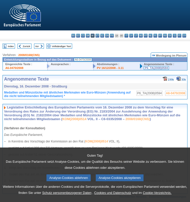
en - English (107, 36)
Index (11, 46)
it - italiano (126, 36)
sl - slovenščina (175, 36)
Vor (37, 46)
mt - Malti (146, 36)
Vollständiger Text (61, 46)
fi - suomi (179, 36)
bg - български (73, 36)
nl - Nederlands (150, 36)
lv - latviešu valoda (131, 36)
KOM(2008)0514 (74, 119)
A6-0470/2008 (14, 67)
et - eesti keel (97, 36)
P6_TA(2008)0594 (156, 67)
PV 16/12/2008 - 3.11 (110, 67)
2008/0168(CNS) (29, 55)
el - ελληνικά (102, 36)
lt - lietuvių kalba (136, 36)
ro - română (165, 36)
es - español (78, 36)
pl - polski (155, 36)
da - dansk (88, 36)
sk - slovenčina (170, 36)
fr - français (112, 36)
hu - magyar (141, 36)
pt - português (160, 36)
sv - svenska (184, 36)
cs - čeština (83, 36)
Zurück (26, 46)
